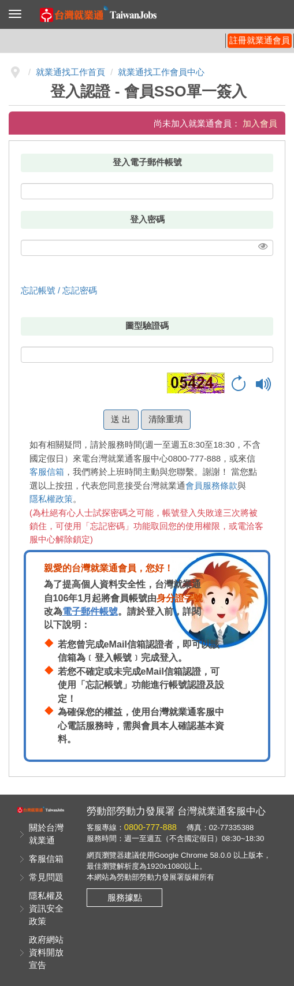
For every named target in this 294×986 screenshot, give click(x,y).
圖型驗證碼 (147, 325)
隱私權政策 (51, 499)
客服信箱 (46, 472)
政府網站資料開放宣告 (46, 952)
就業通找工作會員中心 (161, 72)
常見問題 (46, 877)
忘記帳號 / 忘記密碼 (59, 290)
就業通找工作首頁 (70, 72)
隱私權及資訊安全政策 (46, 908)
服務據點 (124, 897)
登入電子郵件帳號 (147, 162)
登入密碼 (147, 219)
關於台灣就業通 (46, 834)
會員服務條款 (211, 485)
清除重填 (165, 419)
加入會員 (260, 123)
